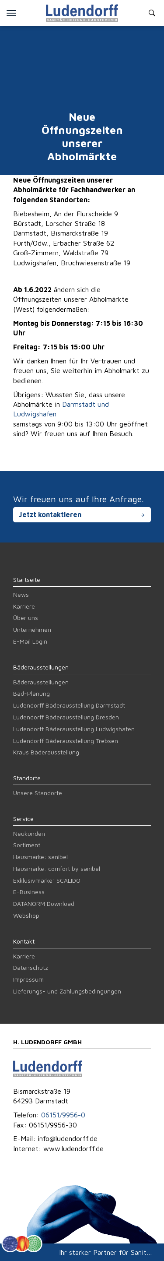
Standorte (27, 778)
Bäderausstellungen (41, 667)
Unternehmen (32, 629)
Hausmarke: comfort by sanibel (56, 868)
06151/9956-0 (63, 1115)
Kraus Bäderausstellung (46, 752)
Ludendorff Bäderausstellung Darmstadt (69, 705)
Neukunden (29, 833)
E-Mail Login (30, 641)
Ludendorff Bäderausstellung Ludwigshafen (74, 729)
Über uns (25, 617)
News (21, 594)
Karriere (24, 606)
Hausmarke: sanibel (40, 856)
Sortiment (26, 845)
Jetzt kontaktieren (50, 514)
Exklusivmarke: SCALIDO (46, 880)
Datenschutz (30, 967)
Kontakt (24, 941)
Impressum (28, 979)
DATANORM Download (43, 903)
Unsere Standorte (37, 792)
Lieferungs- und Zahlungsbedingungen (67, 991)
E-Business (29, 891)
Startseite (26, 579)
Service (23, 818)
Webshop (26, 915)
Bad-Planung (31, 693)
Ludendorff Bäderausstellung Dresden (66, 717)
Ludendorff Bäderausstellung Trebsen (65, 740)
